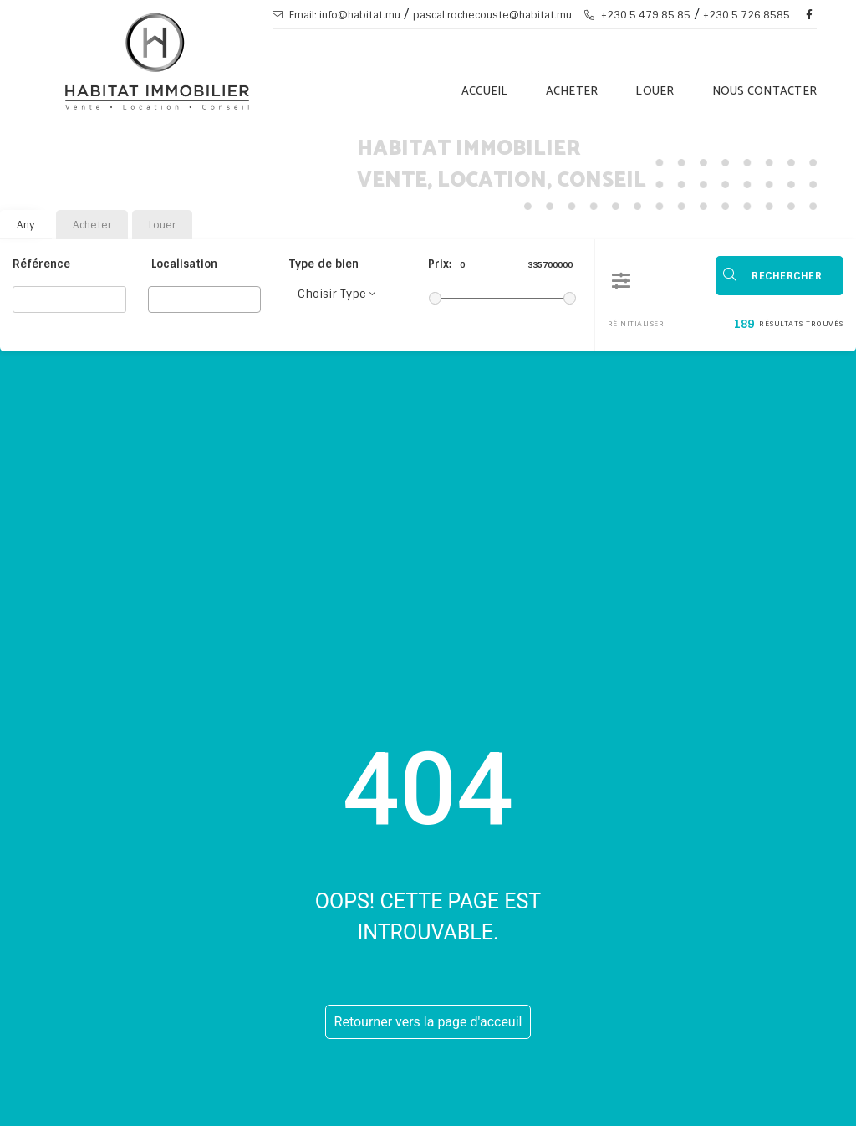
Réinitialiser (636, 322)
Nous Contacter (765, 91)
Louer (654, 91)
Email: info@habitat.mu (336, 15)
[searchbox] (157, 298)
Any (26, 225)
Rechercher (787, 275)
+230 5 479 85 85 (637, 15)
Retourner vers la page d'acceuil (428, 1022)
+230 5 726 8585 (746, 15)
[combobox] (205, 299)
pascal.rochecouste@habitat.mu (492, 15)
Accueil (484, 91)
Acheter (572, 91)
